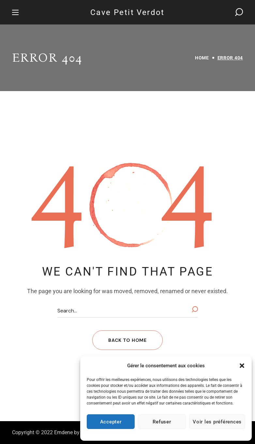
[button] (242, 365)
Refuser (162, 422)
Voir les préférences (217, 422)
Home (202, 57)
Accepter (111, 422)
